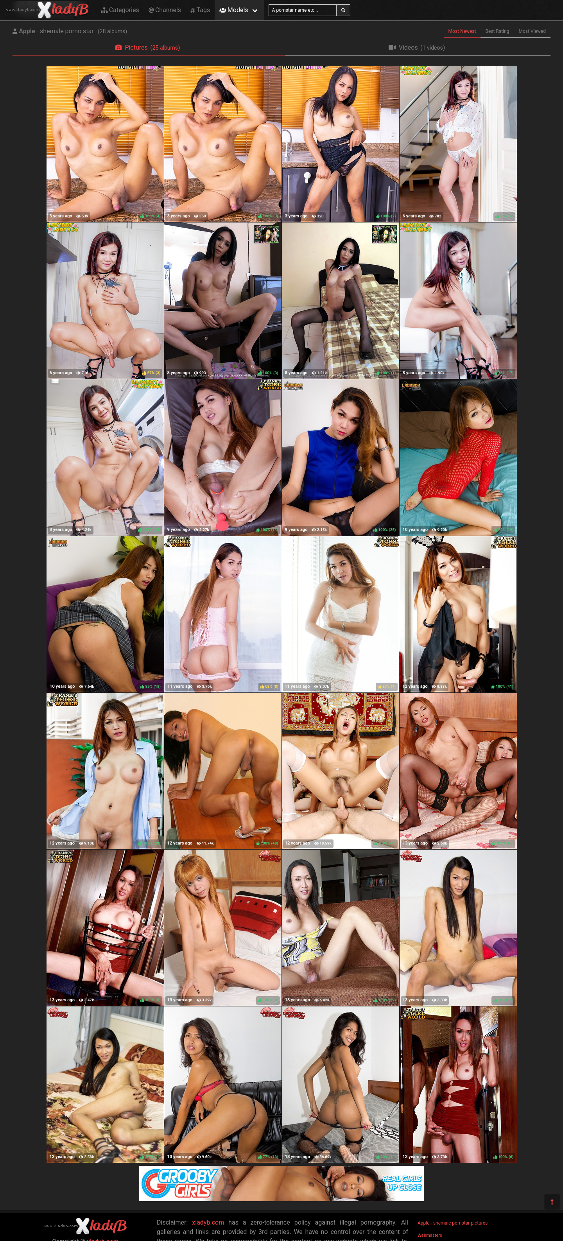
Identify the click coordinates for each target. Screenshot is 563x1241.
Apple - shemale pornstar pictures (453, 1223)
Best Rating (497, 31)
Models (233, 10)
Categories (120, 10)
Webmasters (430, 1235)
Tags (200, 10)
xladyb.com (208, 1222)
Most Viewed (532, 31)
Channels (165, 10)
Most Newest (462, 31)
